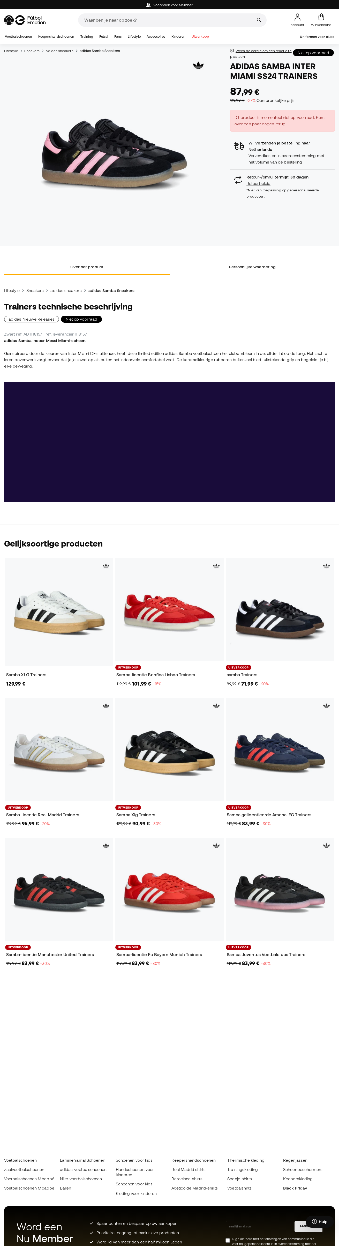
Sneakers (32, 51)
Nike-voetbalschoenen (81, 1178)
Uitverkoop (200, 36)
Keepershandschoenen (56, 36)
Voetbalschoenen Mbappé (29, 1178)
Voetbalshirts (239, 1188)
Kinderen (178, 36)
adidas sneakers (59, 51)
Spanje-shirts (239, 1178)
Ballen (65, 1188)
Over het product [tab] (86, 266)
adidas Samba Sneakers (100, 51)
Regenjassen (295, 1160)
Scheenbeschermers (302, 1169)
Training (86, 36)
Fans (118, 36)
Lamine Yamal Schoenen (83, 1160)
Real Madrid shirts (188, 1169)
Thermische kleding (245, 1160)
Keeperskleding (298, 1178)
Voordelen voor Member (169, 5)
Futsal (103, 36)
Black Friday (295, 1188)
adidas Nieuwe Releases (32, 319)
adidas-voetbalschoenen (83, 1169)
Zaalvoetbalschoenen (24, 1169)
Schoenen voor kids (134, 1160)
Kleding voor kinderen (136, 1193)
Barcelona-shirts (186, 1178)
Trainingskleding (242, 1169)
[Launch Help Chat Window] (320, 1222)
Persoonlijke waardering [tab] (252, 266)
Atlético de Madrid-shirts (194, 1188)
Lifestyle (134, 36)
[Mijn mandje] (321, 20)
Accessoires (156, 36)
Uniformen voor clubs (317, 37)
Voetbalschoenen (18, 36)
